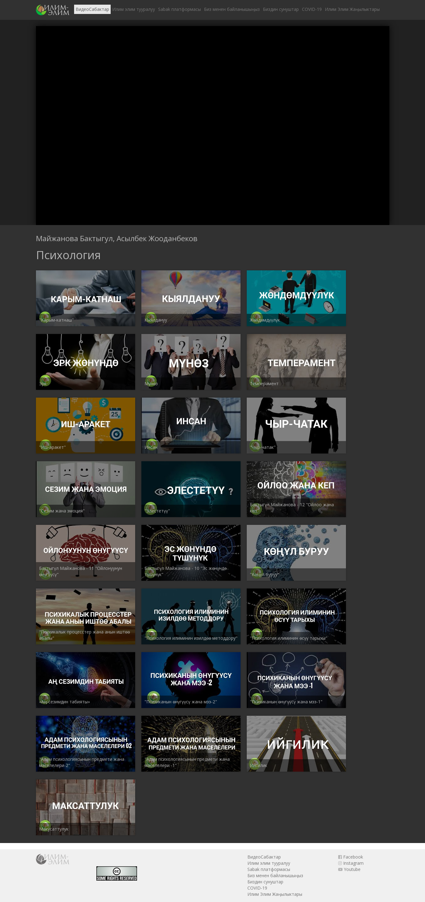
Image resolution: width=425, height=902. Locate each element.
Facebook (350, 857)
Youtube (349, 869)
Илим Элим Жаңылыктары (352, 9)
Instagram (351, 863)
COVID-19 (312, 9)
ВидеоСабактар (92, 9)
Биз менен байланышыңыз (232, 9)
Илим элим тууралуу (133, 9)
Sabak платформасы (179, 9)
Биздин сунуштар (281, 9)
